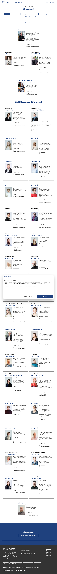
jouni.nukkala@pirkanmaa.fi (46, 367)
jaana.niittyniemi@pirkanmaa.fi (45, 344)
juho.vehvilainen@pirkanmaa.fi (45, 496)
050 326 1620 (43, 341)
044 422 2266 (43, 392)
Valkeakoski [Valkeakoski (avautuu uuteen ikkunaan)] (13, 570)
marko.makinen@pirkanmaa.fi (19, 348)
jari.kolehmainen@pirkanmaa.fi (45, 72)
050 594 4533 (43, 152)
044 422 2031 (43, 419)
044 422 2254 (43, 243)
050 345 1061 (16, 388)
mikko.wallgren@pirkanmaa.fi (32, 515)
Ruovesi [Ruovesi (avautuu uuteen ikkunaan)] (36, 569)
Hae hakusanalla (18, 2)
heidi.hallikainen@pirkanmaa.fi (19, 151)
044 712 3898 (43, 267)
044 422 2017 (43, 493)
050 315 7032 (16, 268)
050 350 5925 (16, 122)
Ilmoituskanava (49, 555)
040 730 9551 (43, 176)
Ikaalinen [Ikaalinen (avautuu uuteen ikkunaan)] (14, 567)
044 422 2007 (16, 414)
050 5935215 (16, 148)
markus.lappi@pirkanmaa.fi (46, 268)
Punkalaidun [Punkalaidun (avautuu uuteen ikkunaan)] (27, 569)
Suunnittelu (18, 16)
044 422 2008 (43, 318)
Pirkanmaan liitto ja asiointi (16, 562)
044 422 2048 (16, 365)
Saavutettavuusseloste (28, 562)
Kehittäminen (34, 14)
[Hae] (35, 2)
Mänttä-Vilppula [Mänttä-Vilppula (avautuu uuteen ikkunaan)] (6, 569)
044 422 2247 (16, 194)
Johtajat (24, 14)
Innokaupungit (16, 14)
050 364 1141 (16, 490)
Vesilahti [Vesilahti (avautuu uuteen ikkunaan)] (18, 570)
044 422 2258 (16, 224)
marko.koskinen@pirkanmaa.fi (45, 227)
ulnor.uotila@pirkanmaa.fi (46, 466)
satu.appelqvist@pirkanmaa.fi (19, 125)
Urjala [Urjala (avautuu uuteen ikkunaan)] (8, 570)
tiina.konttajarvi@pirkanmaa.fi (45, 202)
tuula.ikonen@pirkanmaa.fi (19, 196)
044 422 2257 (29, 512)
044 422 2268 (43, 465)
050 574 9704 (43, 69)
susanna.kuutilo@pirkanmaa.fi (19, 271)
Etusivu (25, 6)
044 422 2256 (16, 439)
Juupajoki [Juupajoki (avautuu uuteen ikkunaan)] (18, 567)
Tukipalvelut (27, 16)
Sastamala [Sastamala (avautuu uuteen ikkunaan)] (41, 569)
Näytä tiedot (48, 293)
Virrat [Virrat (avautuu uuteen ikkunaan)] (21, 570)
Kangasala (23, 567)
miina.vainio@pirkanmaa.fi (19, 492)
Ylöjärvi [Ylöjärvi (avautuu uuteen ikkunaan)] (24, 570)
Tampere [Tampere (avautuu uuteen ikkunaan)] (5, 570)
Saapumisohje (6, 562)
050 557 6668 (43, 443)
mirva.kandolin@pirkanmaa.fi (18, 65)
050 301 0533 (43, 366)
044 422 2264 (29, 91)
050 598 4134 (35, 129)
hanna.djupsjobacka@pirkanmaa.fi (39, 130)
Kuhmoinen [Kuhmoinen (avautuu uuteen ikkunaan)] (31, 567)
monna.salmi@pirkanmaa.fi (19, 416)
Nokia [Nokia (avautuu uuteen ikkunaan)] (11, 569)
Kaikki (7, 14)
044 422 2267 (43, 199)
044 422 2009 (16, 172)
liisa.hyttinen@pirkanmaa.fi (46, 178)
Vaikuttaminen (38, 16)
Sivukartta (20, 563)
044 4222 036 (16, 247)
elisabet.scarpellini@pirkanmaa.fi (19, 442)
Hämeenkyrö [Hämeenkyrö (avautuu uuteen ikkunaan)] (8, 567)
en (48, 2)
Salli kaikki (45, 296)
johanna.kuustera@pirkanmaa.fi (45, 246)
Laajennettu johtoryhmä (46, 14)
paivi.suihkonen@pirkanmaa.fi (19, 470)
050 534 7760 (16, 345)
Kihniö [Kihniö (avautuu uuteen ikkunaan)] (27, 567)
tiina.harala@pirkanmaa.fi (46, 153)
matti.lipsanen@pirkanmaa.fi (33, 46)
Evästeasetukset (37, 562)
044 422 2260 (16, 467)
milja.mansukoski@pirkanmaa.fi (45, 321)
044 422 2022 (16, 318)
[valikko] (52, 2)
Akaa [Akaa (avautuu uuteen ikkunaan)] (4, 567)
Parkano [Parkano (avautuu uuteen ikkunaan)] (18, 569)
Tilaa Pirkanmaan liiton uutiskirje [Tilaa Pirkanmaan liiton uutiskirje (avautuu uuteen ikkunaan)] (28, 535)
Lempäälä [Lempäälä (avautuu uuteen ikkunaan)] (36, 567)
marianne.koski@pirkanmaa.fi (19, 227)
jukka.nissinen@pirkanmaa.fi (20, 366)
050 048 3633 (16, 62)
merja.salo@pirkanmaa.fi (45, 421)
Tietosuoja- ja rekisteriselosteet (9, 563)
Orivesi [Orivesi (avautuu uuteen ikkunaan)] (14, 569)
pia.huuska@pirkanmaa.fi (19, 174)
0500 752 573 (43, 224)
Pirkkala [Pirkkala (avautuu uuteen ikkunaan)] (22, 569)
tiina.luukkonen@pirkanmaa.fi (19, 321)
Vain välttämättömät (28, 296)
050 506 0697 (29, 44)
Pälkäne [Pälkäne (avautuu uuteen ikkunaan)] (32, 569)
